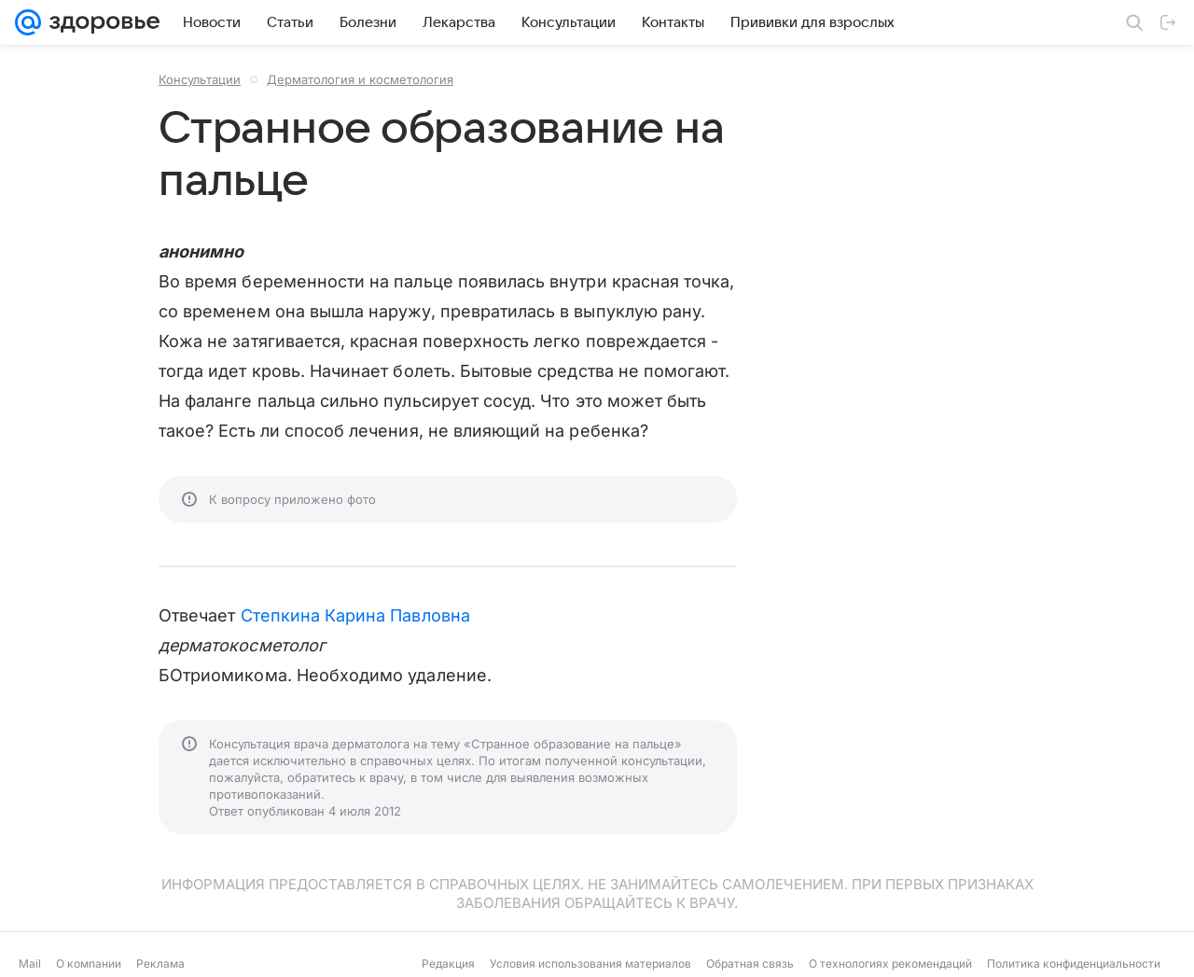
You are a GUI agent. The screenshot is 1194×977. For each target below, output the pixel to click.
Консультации (200, 79)
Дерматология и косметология (360, 79)
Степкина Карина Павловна (355, 615)
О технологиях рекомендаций (890, 963)
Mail (30, 963)
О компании (88, 963)
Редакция (448, 963)
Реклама (160, 963)
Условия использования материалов (590, 963)
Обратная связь (750, 963)
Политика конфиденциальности (1073, 963)
